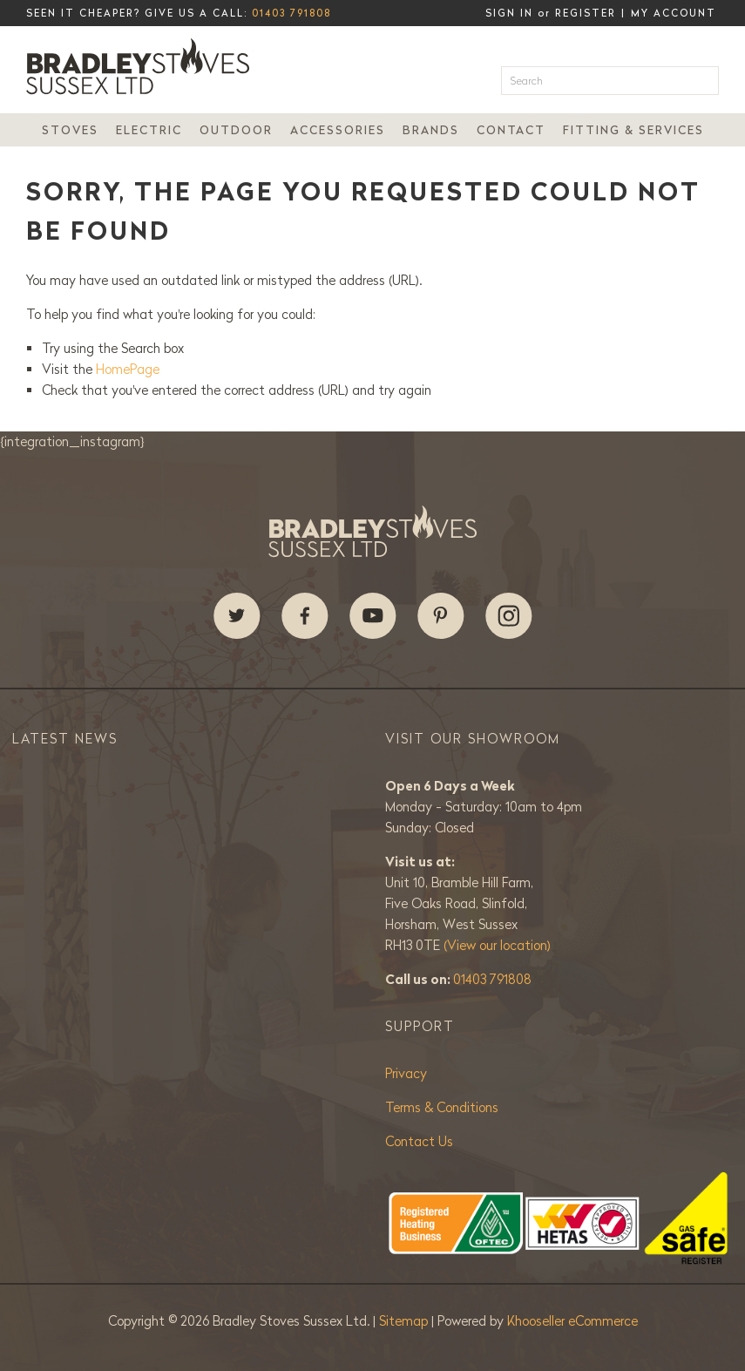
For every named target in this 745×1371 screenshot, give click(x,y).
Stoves (70, 130)
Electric (149, 130)
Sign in (509, 13)
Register (585, 13)
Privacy (406, 1073)
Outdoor (236, 130)
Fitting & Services (633, 130)
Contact (511, 130)
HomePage (127, 369)
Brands (431, 130)
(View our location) (497, 945)
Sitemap (405, 1321)
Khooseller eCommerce (572, 1321)
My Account (673, 13)
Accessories (337, 130)
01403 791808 (291, 13)
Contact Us (419, 1141)
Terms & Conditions (441, 1107)
